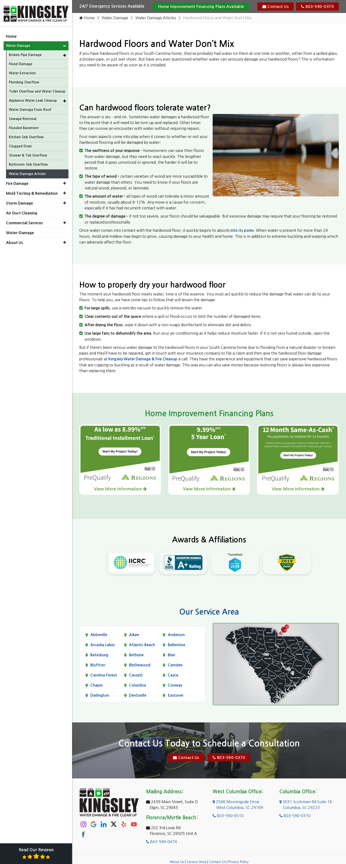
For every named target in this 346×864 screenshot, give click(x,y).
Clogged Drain (20, 145)
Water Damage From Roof (30, 109)
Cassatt (136, 675)
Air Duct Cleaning (21, 212)
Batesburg (99, 655)
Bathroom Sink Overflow (28, 163)
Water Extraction (22, 72)
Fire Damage (17, 183)
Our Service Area (209, 612)
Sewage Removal (22, 118)
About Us (177, 861)
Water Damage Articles (156, 18)
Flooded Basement (24, 127)
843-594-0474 (161, 841)
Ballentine (176, 645)
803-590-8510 (228, 815)
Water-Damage (20, 232)
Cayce (173, 675)
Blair (171, 655)
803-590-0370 (317, 6)
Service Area (196, 861)
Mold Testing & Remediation (32, 192)
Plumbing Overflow (24, 81)
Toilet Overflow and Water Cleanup (37, 90)
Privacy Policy (239, 861)
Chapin (96, 685)
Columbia (137, 685)
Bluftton (97, 665)
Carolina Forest (103, 675)
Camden (175, 665)
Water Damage (115, 18)
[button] (64, 45)
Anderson (176, 635)
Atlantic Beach (142, 645)
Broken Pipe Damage (25, 54)
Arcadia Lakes (102, 645)
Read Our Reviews (36, 854)
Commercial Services (24, 222)
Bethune (136, 655)
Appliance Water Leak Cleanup (33, 99)
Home (87, 18)
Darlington (99, 695)
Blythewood (139, 665)
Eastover (175, 695)
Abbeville (98, 635)
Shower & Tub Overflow (28, 154)
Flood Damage (20, 63)
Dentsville (137, 695)
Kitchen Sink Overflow (26, 136)
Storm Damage (19, 202)
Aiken (134, 635)
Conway (175, 685)
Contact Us (275, 6)
